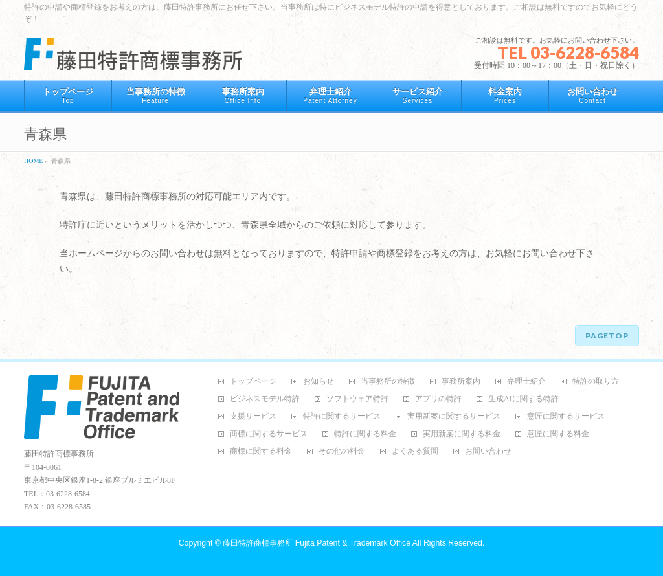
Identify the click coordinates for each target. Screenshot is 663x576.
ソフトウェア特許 (357, 399)
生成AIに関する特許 (523, 399)
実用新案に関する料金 (461, 434)
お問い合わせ (488, 451)
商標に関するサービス (269, 434)
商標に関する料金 (261, 451)
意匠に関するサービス (566, 416)
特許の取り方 (595, 381)
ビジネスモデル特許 (265, 399)
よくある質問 (415, 451)
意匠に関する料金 (558, 434)
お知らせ (318, 381)
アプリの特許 (438, 399)
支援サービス (253, 416)
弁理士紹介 (526, 381)
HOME (33, 160)
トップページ (253, 381)
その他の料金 (342, 451)
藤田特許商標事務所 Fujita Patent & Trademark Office (316, 543)
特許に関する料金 (365, 434)
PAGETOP (607, 335)
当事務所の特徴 (388, 381)
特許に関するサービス (342, 416)
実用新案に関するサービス (453, 416)
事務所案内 (461, 381)
